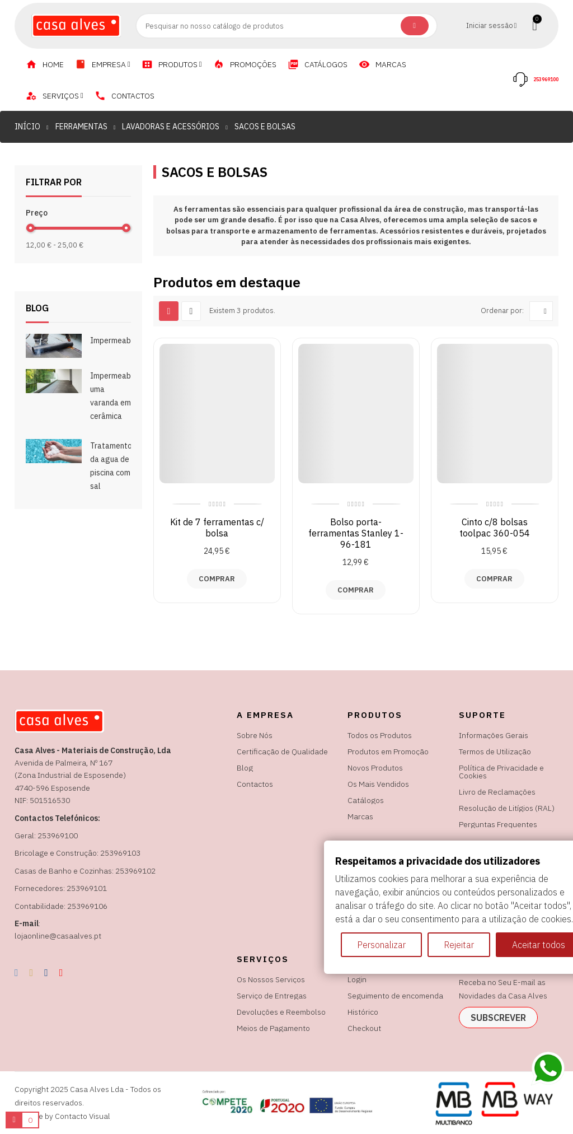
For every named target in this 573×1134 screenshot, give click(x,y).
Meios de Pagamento (273, 1028)
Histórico (362, 1012)
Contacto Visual (82, 1116)
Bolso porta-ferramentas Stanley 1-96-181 (355, 533)
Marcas (360, 816)
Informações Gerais (493, 735)
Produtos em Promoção (388, 751)
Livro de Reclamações (497, 792)
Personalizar (381, 944)
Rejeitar (459, 944)
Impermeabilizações (126, 340)
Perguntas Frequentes (498, 824)
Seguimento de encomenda (395, 996)
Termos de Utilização (495, 751)
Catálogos (365, 800)
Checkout (364, 1028)
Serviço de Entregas (272, 996)
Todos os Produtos (379, 735)
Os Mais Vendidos (378, 784)
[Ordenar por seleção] (541, 311)
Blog (245, 768)
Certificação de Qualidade (282, 751)
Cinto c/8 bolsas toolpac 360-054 (494, 527)
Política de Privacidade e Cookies (501, 772)
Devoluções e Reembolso (281, 1012)
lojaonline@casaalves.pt (58, 936)
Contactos (255, 784)
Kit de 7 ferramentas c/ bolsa (217, 527)
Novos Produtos (375, 768)
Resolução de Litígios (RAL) (507, 808)
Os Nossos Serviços (271, 979)
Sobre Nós (255, 735)
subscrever (498, 1017)
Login (357, 979)
